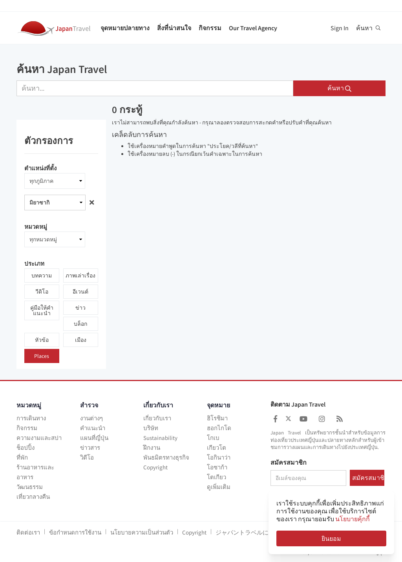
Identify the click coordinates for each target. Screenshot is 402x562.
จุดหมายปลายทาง (125, 28)
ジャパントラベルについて (251, 532)
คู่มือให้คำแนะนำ (41, 310)
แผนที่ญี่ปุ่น (94, 438)
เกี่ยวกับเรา (157, 418)
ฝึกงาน (151, 447)
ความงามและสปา (39, 438)
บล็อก (80, 323)
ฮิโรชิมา (217, 418)
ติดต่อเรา (28, 532)
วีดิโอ (41, 291)
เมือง (80, 339)
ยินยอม (331, 538)
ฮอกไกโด (219, 428)
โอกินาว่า (218, 457)
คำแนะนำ (92, 428)
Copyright (155, 467)
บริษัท (150, 428)
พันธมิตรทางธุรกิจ (166, 457)
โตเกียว (216, 477)
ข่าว (80, 307)
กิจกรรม (210, 28)
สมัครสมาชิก (288, 462)
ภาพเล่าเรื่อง (80, 275)
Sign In (340, 28)
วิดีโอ (87, 457)
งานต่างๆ (91, 418)
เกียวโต (216, 447)
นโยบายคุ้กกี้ (352, 519)
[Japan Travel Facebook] (275, 418)
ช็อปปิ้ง (25, 447)
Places (41, 355)
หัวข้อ (42, 339)
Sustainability (160, 438)
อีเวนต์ (80, 291)
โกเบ (213, 438)
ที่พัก (22, 457)
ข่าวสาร (90, 447)
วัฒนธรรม (29, 487)
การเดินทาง (31, 418)
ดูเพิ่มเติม (218, 487)
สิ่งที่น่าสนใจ (174, 28)
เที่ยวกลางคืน (33, 496)
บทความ (41, 275)
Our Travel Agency (253, 28)
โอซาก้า (217, 467)
